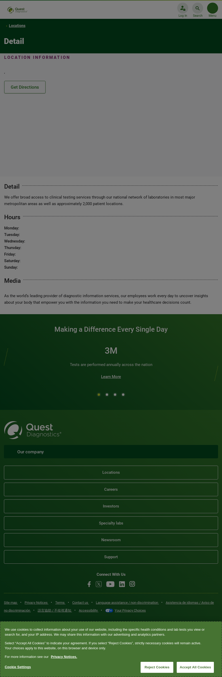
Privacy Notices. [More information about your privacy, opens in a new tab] (64, 657)
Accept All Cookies (195, 667)
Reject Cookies (157, 667)
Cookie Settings (18, 667)
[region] (111, 649)
